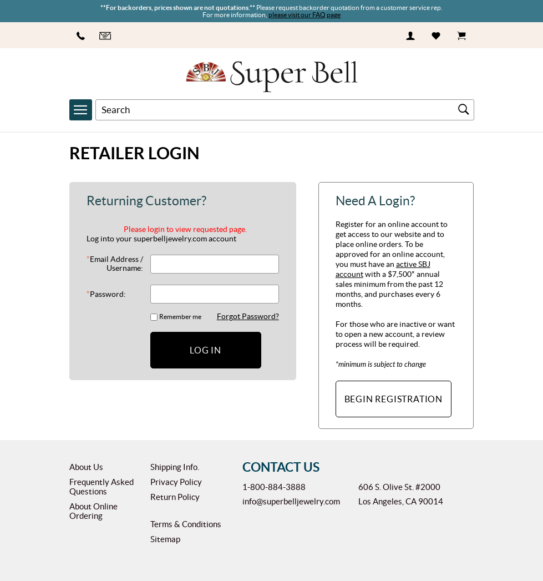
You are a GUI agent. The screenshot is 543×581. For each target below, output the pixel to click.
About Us (86, 467)
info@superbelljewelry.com (291, 501)
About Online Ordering (93, 511)
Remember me (180, 316)
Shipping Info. (174, 467)
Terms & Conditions (185, 524)
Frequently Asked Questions (101, 486)
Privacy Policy (176, 482)
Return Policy (175, 497)
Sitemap (165, 539)
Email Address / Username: (115, 263)
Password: (106, 294)
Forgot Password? (248, 316)
